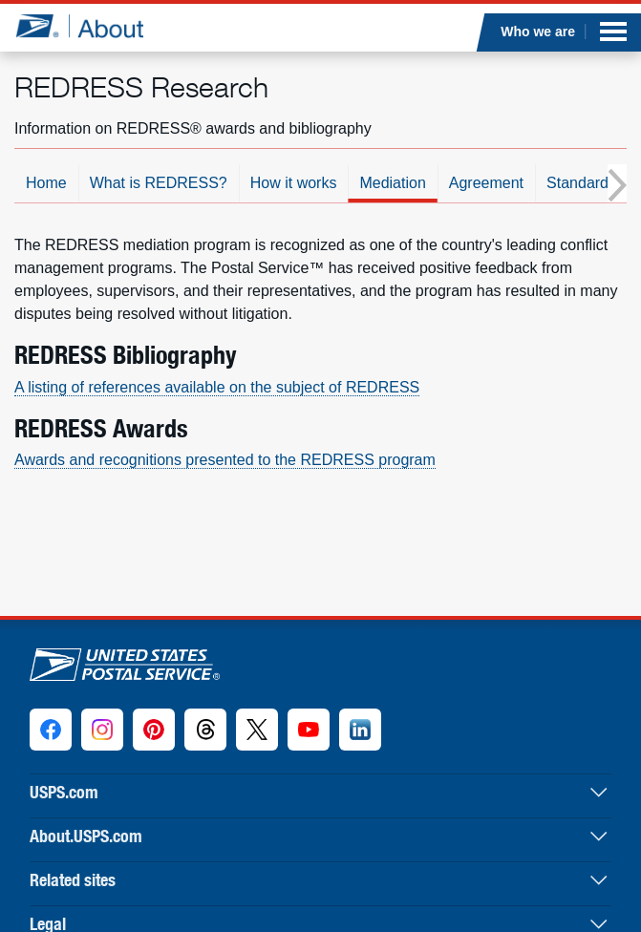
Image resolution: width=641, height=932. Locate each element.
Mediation (392, 183)
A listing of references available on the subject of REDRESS (216, 387)
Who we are (539, 31)
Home (46, 183)
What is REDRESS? (158, 183)
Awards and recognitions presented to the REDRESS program (225, 460)
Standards (581, 183)
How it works (293, 183)
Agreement (486, 183)
